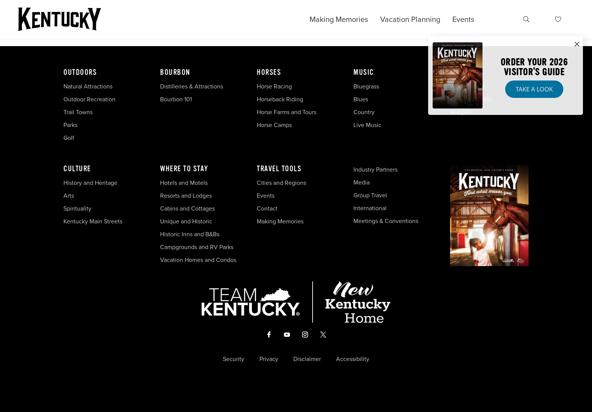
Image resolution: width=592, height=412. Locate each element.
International (370, 208)
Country (364, 112)
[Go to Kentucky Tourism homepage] (59, 19)
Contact (267, 208)
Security (233, 359)
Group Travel (370, 195)
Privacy (268, 359)
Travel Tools (279, 169)
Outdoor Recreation (89, 99)
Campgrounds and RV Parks (196, 247)
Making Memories (339, 19)
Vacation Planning (410, 19)
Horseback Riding (280, 99)
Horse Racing (274, 86)
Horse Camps (274, 125)
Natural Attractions (88, 86)
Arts (68, 195)
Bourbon (175, 72)
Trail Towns (77, 112)
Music (363, 72)
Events (463, 19)
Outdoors (80, 72)
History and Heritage (91, 182)
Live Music (367, 125)
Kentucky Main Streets (92, 221)
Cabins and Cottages (187, 208)
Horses (269, 72)
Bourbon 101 (176, 99)
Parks (70, 125)
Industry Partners (375, 169)
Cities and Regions (281, 182)
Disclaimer (307, 359)
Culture (77, 169)
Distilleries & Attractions (191, 86)
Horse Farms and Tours (286, 112)
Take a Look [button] (534, 89)
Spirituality (78, 208)
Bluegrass (366, 86)
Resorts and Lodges (186, 195)
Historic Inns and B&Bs (189, 234)
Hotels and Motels (184, 182)
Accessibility (352, 359)
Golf (68, 137)
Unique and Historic (186, 221)
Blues (360, 99)
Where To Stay (184, 169)
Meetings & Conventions (385, 221)
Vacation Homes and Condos (198, 260)
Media (361, 182)
